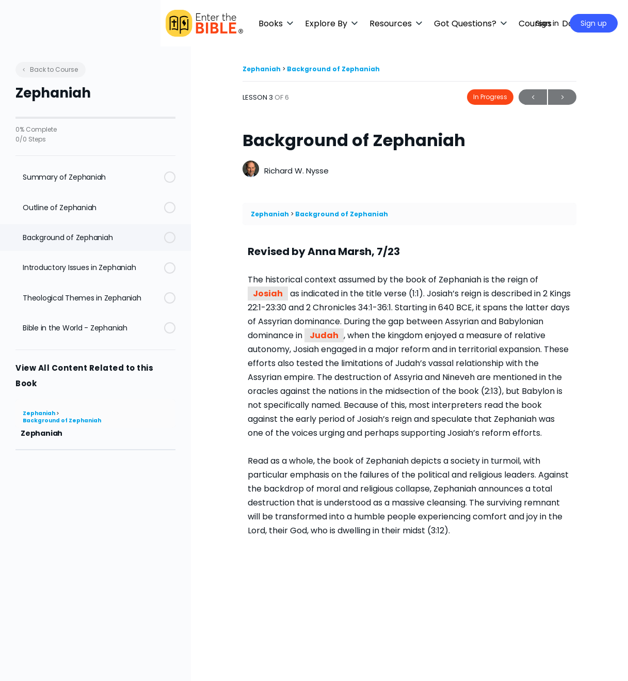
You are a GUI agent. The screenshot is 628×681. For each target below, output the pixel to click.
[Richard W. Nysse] (251, 170)
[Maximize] (513, 23)
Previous (533, 97)
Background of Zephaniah (62, 420)
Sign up (594, 23)
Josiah (268, 293)
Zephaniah (39, 413)
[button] (307, 23)
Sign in (547, 23)
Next (562, 97)
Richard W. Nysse (296, 170)
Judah (324, 335)
